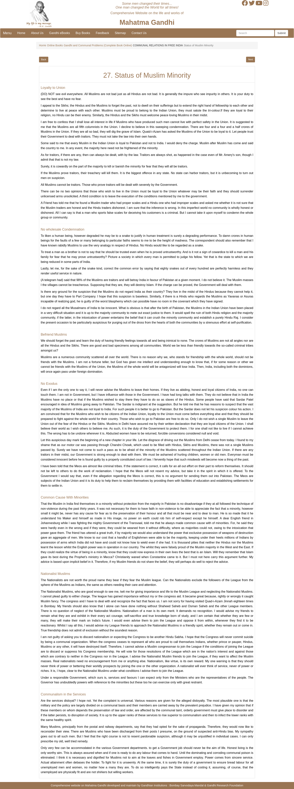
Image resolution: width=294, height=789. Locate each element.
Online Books (55, 45)
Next (250, 59)
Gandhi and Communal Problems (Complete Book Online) (98, 45)
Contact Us (138, 33)
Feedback (102, 33)
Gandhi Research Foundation (225, 785)
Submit (281, 33)
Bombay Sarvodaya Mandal (187, 785)
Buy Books (83, 33)
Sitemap (120, 33)
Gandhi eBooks (59, 33)
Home (21, 33)
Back (43, 59)
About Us (37, 33)
